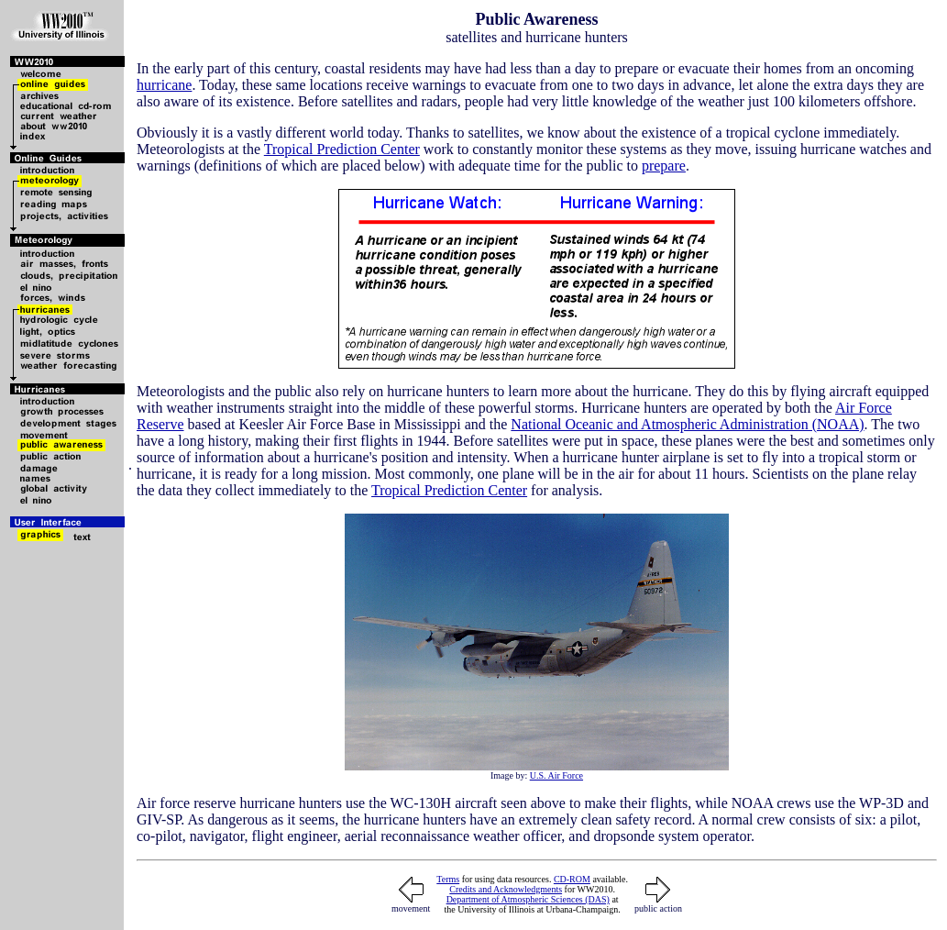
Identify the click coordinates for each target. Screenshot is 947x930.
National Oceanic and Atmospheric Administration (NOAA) (687, 424)
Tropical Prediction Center (342, 149)
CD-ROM (572, 879)
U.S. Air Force (556, 775)
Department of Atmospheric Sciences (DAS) (528, 899)
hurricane (164, 85)
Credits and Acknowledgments (505, 889)
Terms (447, 879)
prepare (664, 165)
